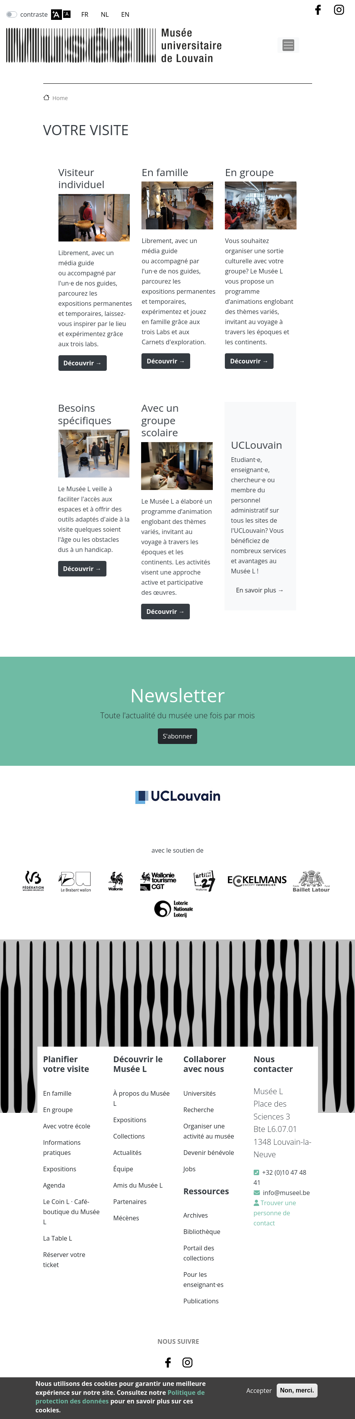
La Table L (57, 1238)
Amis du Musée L (138, 1185)
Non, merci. (297, 1390)
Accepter (259, 1390)
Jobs (190, 1169)
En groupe (58, 1109)
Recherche (199, 1109)
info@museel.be (286, 1192)
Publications (201, 1301)
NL (105, 14)
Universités (200, 1093)
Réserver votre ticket (64, 1259)
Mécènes (126, 1218)
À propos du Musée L (141, 1098)
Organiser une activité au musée (209, 1131)
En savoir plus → (244, 590)
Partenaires (130, 1201)
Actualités (127, 1152)
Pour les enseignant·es (204, 1279)
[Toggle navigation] (288, 45)
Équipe (123, 1169)
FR (84, 14)
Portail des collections (199, 1253)
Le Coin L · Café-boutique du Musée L (71, 1211)
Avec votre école (66, 1126)
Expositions (59, 1169)
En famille (57, 1093)
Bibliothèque (202, 1231)
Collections (129, 1136)
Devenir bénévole (209, 1152)
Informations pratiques (62, 1147)
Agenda (54, 1185)
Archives (196, 1215)
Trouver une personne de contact (275, 1213)
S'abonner (178, 736)
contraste (34, 14)
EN (125, 14)
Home (60, 98)
